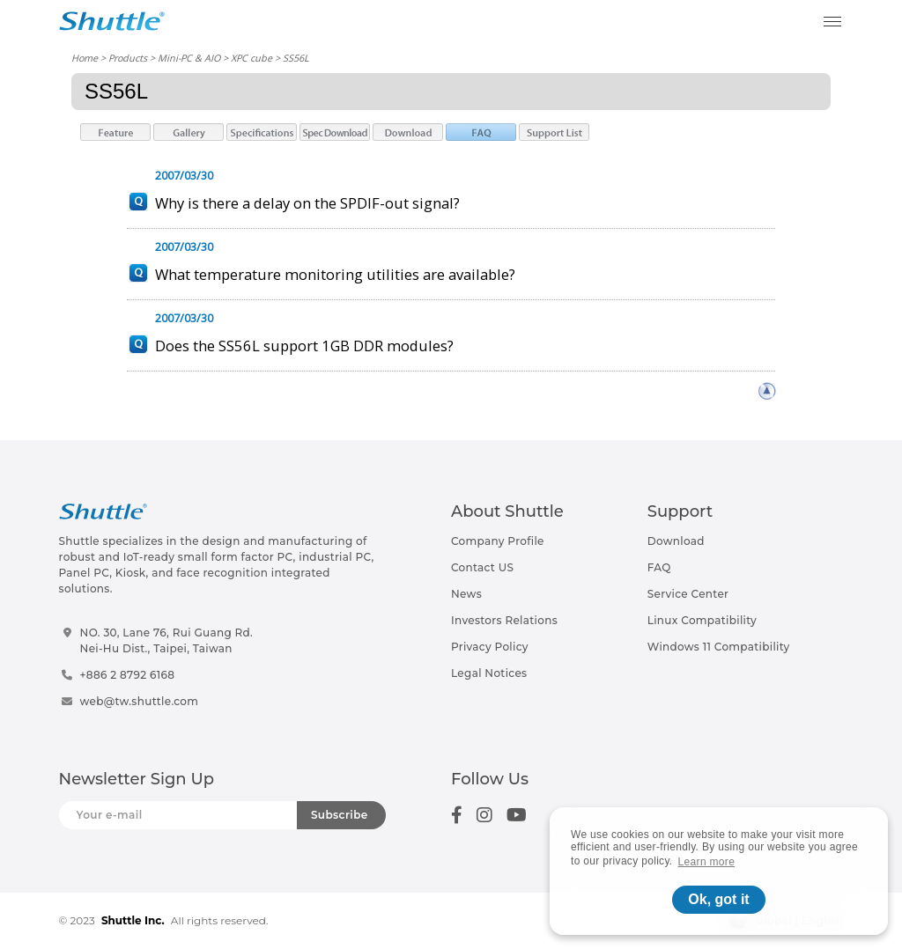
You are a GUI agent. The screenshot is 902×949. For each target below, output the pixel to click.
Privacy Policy (490, 646)
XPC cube (251, 57)
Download (676, 541)
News (466, 593)
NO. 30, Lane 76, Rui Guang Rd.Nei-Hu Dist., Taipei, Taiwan (167, 640)
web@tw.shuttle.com (139, 701)
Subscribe (339, 814)
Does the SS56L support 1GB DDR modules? (304, 345)
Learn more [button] (707, 862)
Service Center (688, 593)
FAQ (659, 567)
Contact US (482, 567)
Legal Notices (489, 673)
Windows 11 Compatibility (718, 646)
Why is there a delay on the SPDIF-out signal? (307, 203)
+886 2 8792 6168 (127, 674)
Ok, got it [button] (718, 899)
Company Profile (497, 541)
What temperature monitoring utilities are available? (335, 274)
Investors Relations (504, 620)
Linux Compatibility (702, 620)
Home (84, 57)
